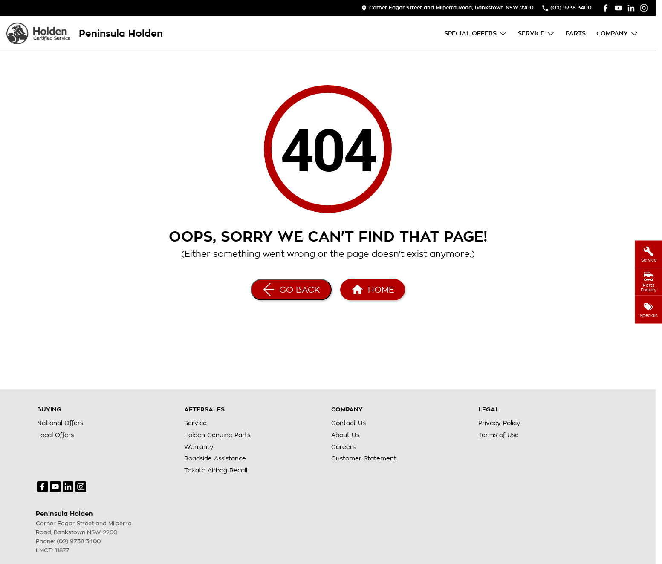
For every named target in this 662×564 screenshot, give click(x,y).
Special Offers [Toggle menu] (475, 33)
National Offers (60, 423)
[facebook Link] (605, 8)
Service (195, 423)
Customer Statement (363, 458)
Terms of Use (498, 435)
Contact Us (348, 423)
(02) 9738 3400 (79, 541)
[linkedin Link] (631, 8)
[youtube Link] (618, 8)
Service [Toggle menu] (536, 33)
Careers (343, 447)
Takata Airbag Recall (215, 470)
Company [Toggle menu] (617, 33)
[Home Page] (38, 33)
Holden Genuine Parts (217, 435)
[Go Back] (291, 289)
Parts (576, 33)
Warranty (199, 447)
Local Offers (55, 435)
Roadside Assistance (215, 458)
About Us (345, 435)
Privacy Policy (499, 423)
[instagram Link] (644, 8)
